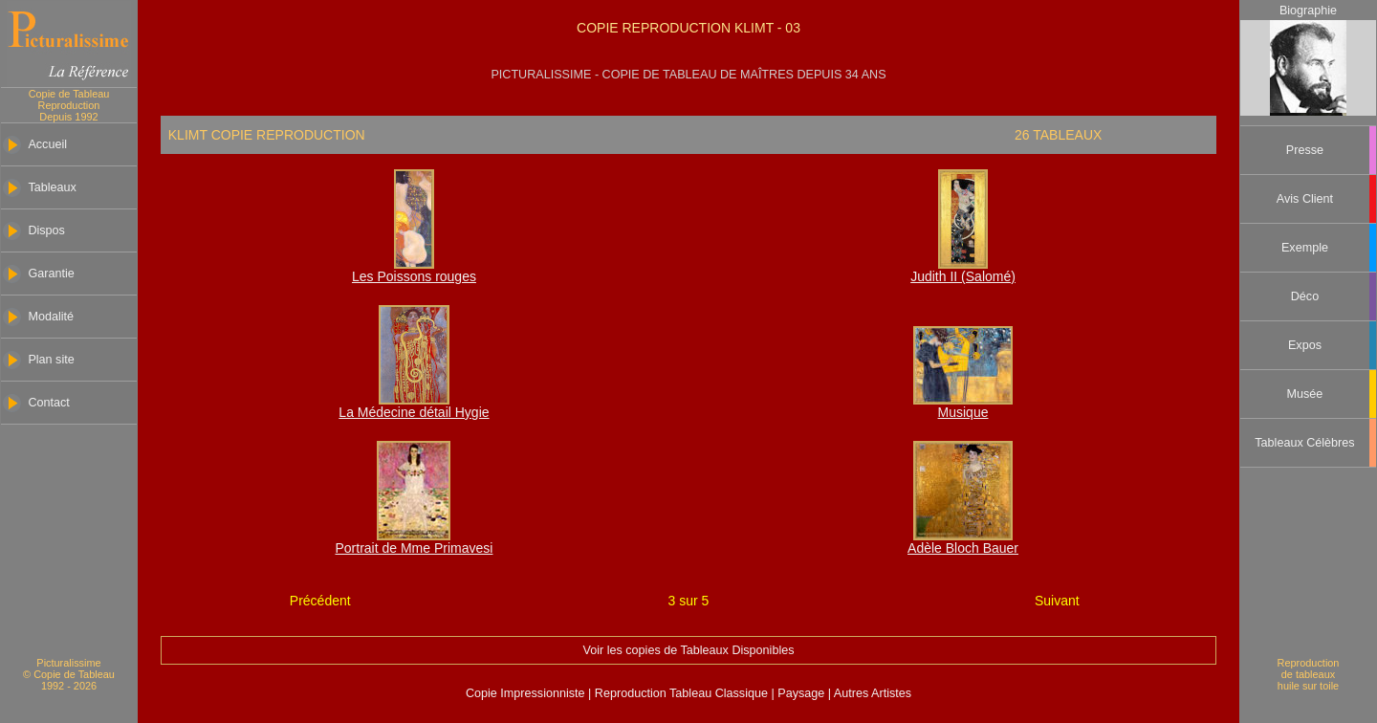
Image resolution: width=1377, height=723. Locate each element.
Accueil (47, 144)
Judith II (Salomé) (963, 276)
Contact (48, 402)
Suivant (1057, 600)
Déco (1305, 296)
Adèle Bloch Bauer (962, 548)
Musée (1305, 394)
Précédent (320, 600)
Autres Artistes (871, 693)
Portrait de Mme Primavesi (413, 548)
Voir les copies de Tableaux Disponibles (689, 650)
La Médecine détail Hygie (414, 412)
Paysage (802, 693)
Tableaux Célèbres (1304, 442)
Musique (963, 412)
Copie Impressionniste (527, 693)
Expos (1305, 345)
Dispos (46, 230)
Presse (1304, 150)
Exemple (1304, 247)
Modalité (51, 316)
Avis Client (1305, 199)
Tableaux (52, 187)
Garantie (51, 273)
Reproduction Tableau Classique (681, 693)
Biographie (1308, 10)
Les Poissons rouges (414, 276)
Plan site (51, 359)
